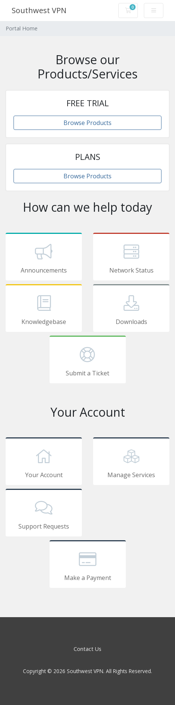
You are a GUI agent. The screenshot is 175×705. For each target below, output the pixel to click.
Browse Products (87, 123)
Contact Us (87, 648)
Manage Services (131, 462)
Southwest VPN (39, 10)
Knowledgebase (44, 309)
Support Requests (44, 513)
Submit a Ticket (88, 360)
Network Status (131, 257)
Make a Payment (88, 565)
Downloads (131, 309)
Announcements (44, 257)
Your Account (44, 462)
